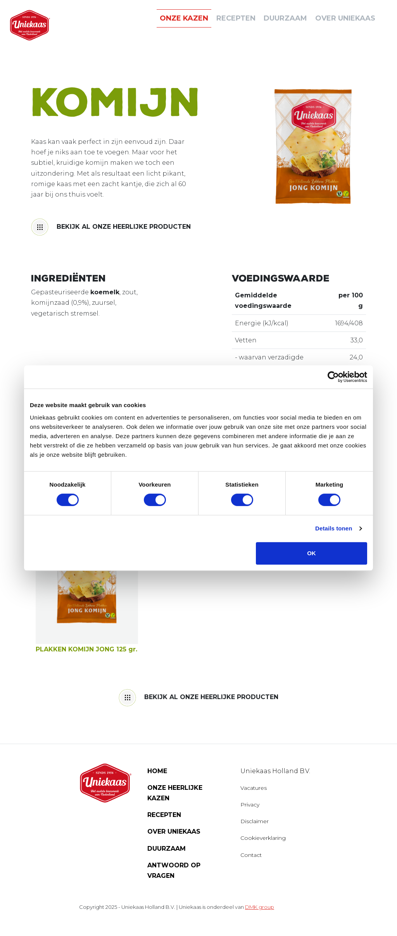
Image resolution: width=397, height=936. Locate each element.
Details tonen (333, 528)
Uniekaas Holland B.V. (275, 771)
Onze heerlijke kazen (174, 793)
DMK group (259, 907)
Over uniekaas (345, 18)
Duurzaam (166, 848)
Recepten (235, 18)
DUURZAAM (285, 18)
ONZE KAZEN (184, 18)
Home (157, 771)
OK (311, 553)
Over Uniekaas (173, 831)
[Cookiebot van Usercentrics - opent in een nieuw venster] (333, 377)
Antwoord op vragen (173, 870)
